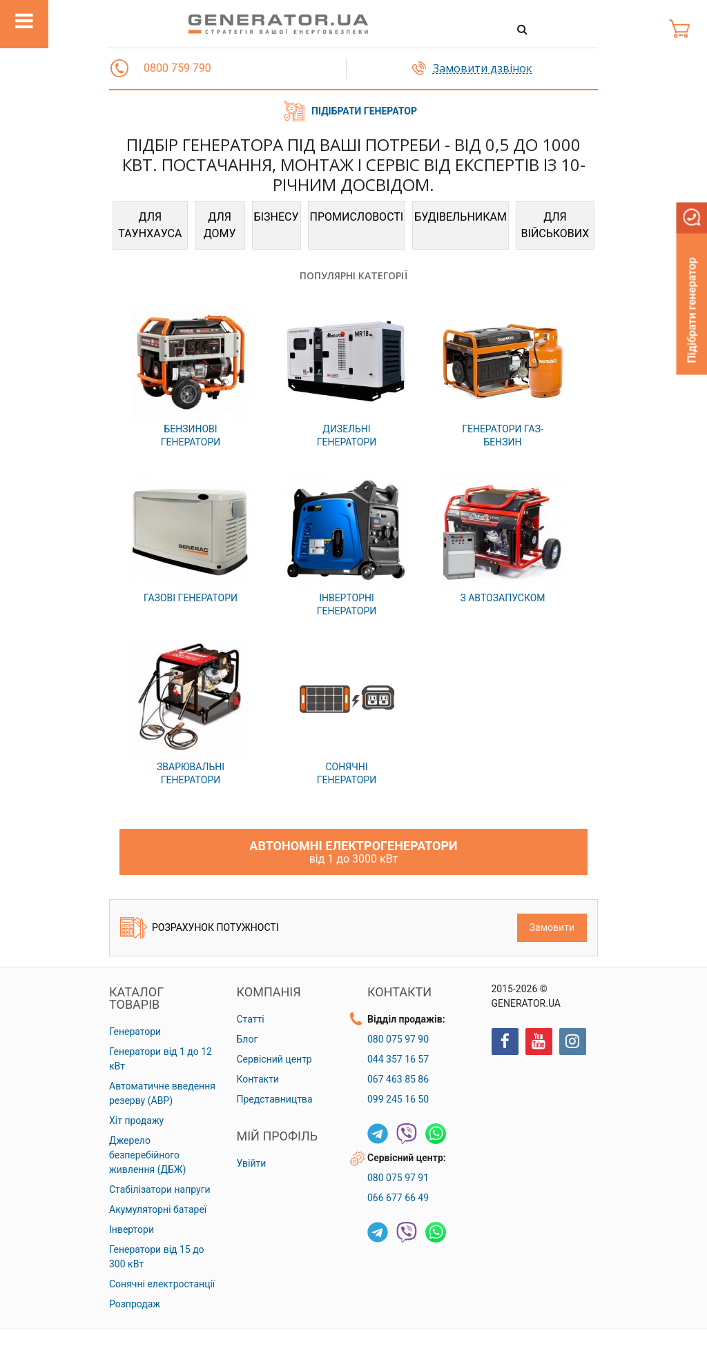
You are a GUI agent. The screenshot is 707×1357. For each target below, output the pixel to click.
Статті (250, 1019)
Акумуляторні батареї (157, 1209)
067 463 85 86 (398, 1079)
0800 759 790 (177, 67)
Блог (247, 1039)
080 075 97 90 (398, 1039)
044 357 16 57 (398, 1059)
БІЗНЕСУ (276, 216)
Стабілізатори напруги (160, 1189)
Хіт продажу (136, 1120)
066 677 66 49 (398, 1197)
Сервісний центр (274, 1059)
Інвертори (131, 1229)
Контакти (258, 1079)
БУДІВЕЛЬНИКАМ (460, 216)
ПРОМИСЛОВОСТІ (357, 216)
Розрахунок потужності (199, 927)
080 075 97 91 (398, 1177)
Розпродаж (134, 1303)
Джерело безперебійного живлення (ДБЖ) (147, 1155)
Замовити (552, 927)
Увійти (252, 1163)
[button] (119, 68)
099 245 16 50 (398, 1099)
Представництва (275, 1099)
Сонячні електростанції (162, 1283)
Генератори (135, 1031)
